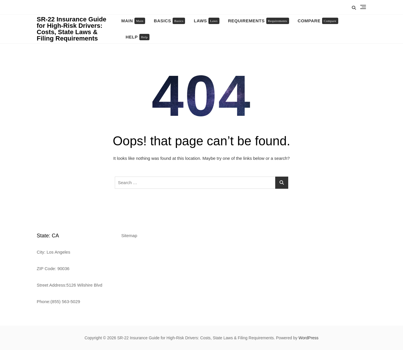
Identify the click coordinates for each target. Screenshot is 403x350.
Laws (206, 21)
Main (133, 21)
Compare (318, 21)
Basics (169, 21)
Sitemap (129, 235)
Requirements (258, 21)
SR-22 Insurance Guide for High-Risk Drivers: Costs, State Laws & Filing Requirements (71, 29)
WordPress (309, 338)
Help (137, 37)
